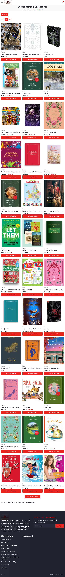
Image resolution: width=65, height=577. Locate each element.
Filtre (4, 15)
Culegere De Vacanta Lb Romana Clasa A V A (10, 558)
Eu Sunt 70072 (5, 565)
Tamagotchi (4, 568)
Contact (3, 575)
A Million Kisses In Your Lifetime (9, 545)
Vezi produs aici (11, 59)
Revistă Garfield (5, 542)
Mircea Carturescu (6, 539)
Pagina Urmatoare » (32, 496)
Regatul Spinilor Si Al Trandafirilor (9, 554)
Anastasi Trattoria (5, 548)
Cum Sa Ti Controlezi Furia (8, 551)
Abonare (60, 526)
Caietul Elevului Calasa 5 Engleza (9, 562)
